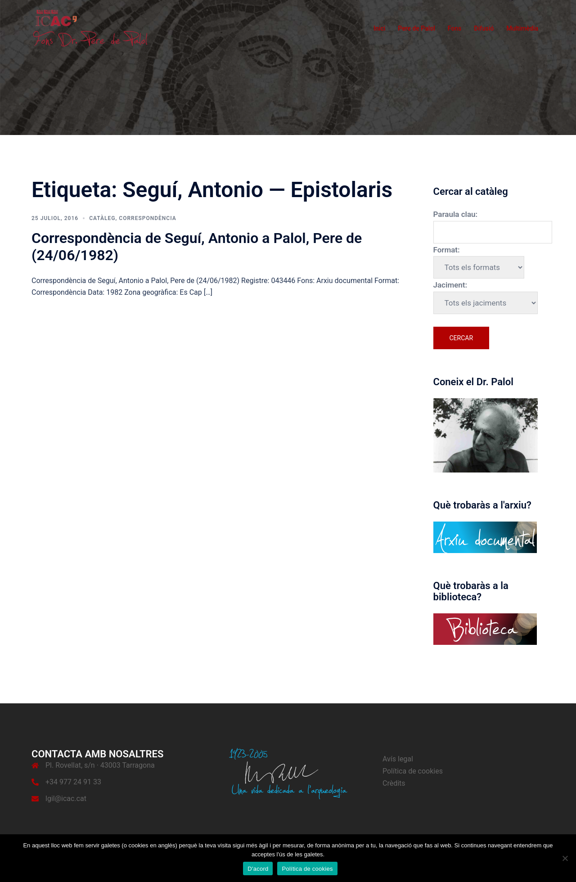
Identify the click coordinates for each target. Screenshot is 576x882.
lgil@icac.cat (65, 798)
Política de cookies (412, 771)
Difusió (484, 28)
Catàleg (102, 218)
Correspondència (147, 218)
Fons (455, 28)
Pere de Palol (416, 28)
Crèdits (393, 783)
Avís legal (397, 759)
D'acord (258, 868)
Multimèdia (522, 28)
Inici (379, 28)
